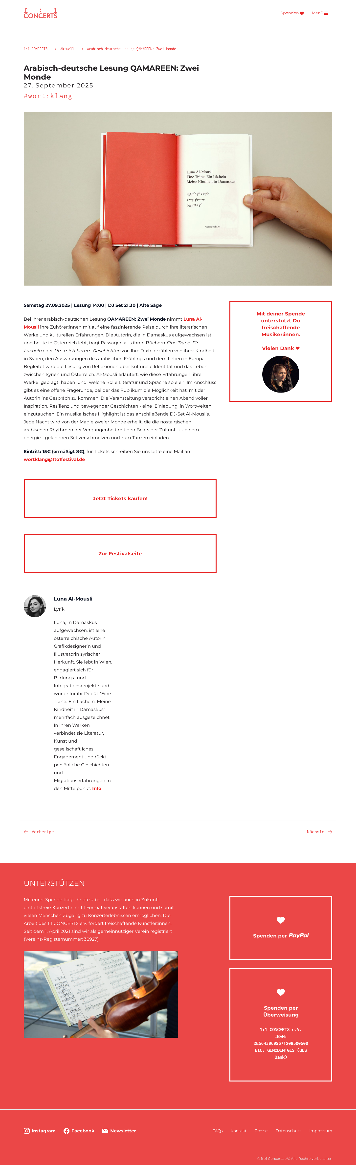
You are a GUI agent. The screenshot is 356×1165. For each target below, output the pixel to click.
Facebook (79, 1131)
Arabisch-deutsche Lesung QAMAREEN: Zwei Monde (131, 49)
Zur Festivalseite (120, 554)
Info (96, 788)
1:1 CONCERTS (36, 49)
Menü (320, 13)
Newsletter (119, 1131)
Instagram (40, 1131)
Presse (261, 1130)
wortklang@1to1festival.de (54, 459)
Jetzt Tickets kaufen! (120, 498)
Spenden (292, 13)
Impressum (320, 1130)
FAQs (218, 1130)
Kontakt (239, 1130)
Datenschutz (288, 1130)
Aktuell (68, 49)
